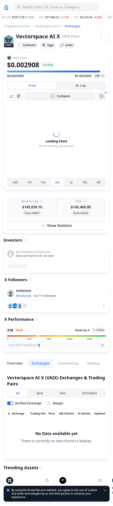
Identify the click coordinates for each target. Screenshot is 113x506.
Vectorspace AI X (47, 26)
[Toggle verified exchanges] (24, 403)
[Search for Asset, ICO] (56, 7)
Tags (48, 45)
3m (57, 182)
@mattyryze (23, 296)
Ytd (84, 182)
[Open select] (99, 76)
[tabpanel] (56, 139)
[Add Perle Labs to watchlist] (46, 480)
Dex (62, 393)
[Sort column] (9, 413)
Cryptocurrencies (17, 26)
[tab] (32, 85)
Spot (39, 393)
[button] (56, 17)
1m (43, 182)
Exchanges (72, 26)
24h (15, 182)
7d (29, 182)
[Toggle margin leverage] (54, 403)
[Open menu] (105, 36)
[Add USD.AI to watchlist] (99, 480)
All (98, 182)
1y (71, 182)
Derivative (89, 393)
